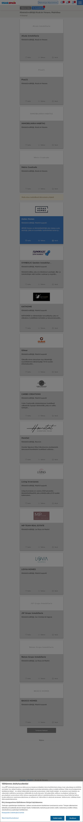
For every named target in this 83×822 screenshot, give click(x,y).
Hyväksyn (73, 818)
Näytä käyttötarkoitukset (10, 818)
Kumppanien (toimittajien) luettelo (13, 812)
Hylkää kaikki (57, 818)
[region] (41, 801)
